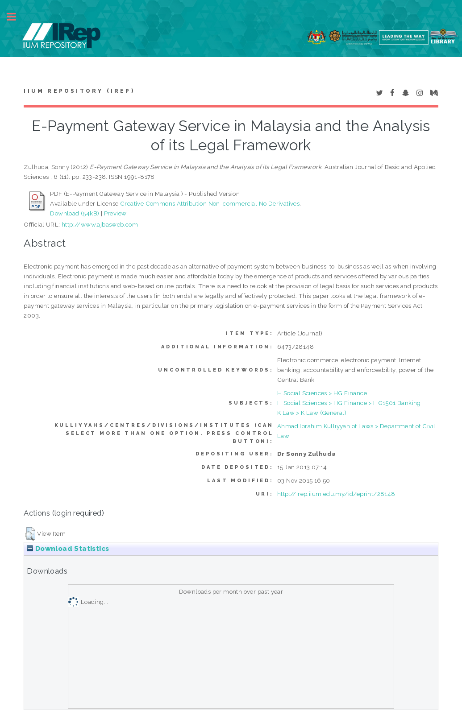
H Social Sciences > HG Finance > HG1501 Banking (349, 402)
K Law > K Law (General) (311, 412)
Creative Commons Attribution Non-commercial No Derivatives (210, 203)
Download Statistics (68, 549)
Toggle (16, 16)
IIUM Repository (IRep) (79, 91)
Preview (115, 213)
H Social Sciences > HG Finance (322, 393)
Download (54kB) (74, 213)
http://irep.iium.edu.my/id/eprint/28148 (336, 493)
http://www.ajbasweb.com (100, 224)
